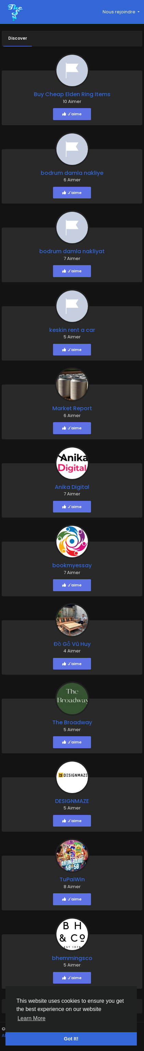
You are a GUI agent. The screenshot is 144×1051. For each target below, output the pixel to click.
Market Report (72, 408)
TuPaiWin (72, 879)
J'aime (72, 114)
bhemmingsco (72, 958)
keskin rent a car (72, 330)
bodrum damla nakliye (72, 173)
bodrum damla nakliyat (72, 251)
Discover (17, 38)
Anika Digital (72, 487)
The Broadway (72, 722)
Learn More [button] (31, 1018)
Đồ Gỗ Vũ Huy (72, 644)
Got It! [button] (71, 1038)
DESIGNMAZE (72, 801)
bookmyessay (72, 565)
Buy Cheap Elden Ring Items (72, 94)
